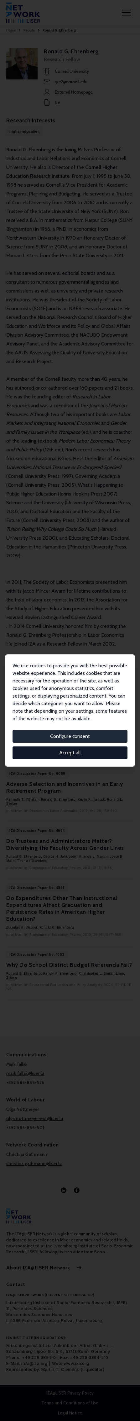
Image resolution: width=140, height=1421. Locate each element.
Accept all (70, 753)
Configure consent (70, 736)
